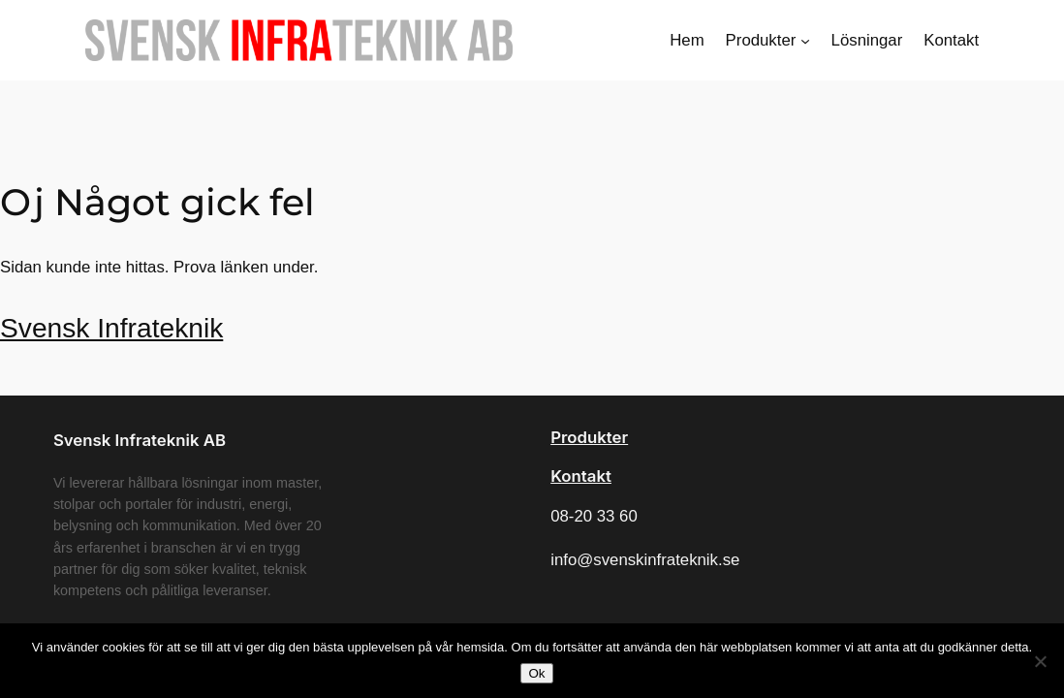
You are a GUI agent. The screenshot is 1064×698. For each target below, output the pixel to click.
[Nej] (1039, 661)
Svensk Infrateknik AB (139, 440)
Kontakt (580, 476)
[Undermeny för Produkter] (805, 40)
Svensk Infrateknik (111, 327)
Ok (536, 673)
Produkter (589, 437)
